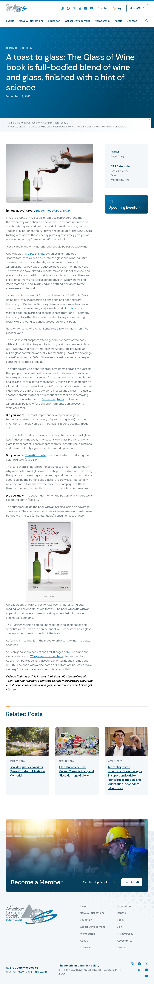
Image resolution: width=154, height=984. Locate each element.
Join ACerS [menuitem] (137, 8)
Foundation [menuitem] (124, 906)
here (67, 652)
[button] (146, 20)
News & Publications (28, 122)
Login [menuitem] (120, 919)
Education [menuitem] (54, 21)
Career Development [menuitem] (77, 21)
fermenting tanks (53, 399)
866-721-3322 (15, 972)
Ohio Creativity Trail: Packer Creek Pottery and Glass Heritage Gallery (76, 771)
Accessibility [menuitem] (124, 940)
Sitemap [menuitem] (122, 947)
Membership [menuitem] (102, 21)
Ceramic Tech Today (54, 122)
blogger (68, 308)
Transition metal (35, 455)
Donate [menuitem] (102, 8)
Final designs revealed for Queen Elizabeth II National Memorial (27, 771)
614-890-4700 (37, 972)
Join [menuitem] (119, 926)
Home (11, 122)
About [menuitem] (118, 21)
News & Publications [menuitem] (31, 21)
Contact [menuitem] (132, 21)
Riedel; (41, 210)
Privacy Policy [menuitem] (125, 933)
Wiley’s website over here (46, 656)
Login (120, 8)
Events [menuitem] (10, 21)
